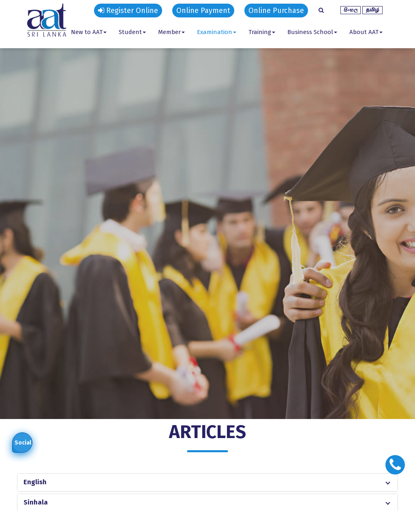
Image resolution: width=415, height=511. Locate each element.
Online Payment (203, 10)
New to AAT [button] (89, 32)
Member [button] (171, 32)
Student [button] (132, 32)
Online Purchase (276, 10)
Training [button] (261, 32)
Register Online (128, 10)
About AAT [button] (366, 32)
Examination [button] (216, 32)
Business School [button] (312, 32)
